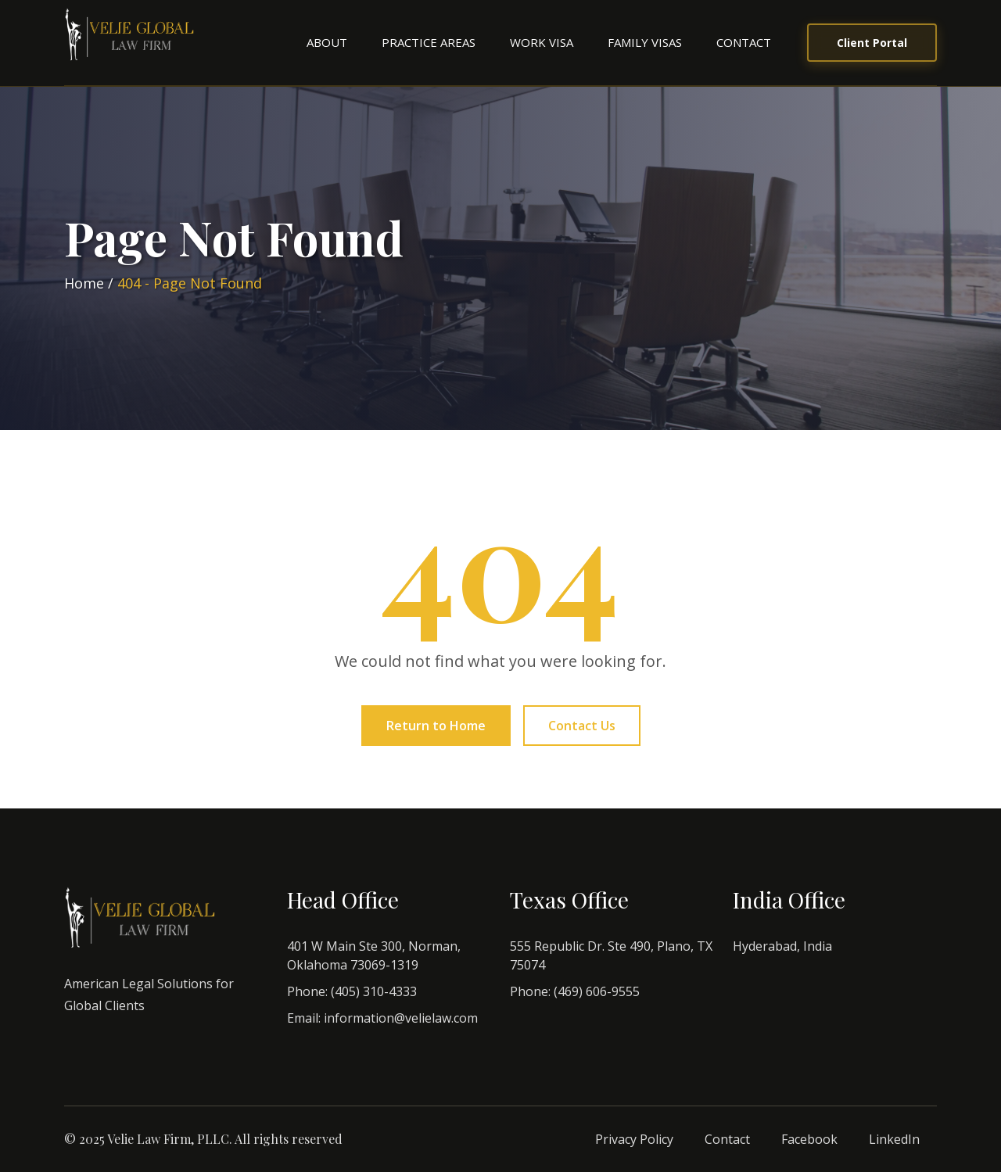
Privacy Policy (634, 1139)
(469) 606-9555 (597, 991)
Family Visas (645, 42)
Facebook (809, 1139)
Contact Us (581, 725)
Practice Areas (428, 42)
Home (84, 283)
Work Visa (541, 42)
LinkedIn (894, 1139)
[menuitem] (326, 42)
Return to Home (436, 725)
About (327, 42)
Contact (743, 42)
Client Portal (872, 42)
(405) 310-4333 (374, 991)
